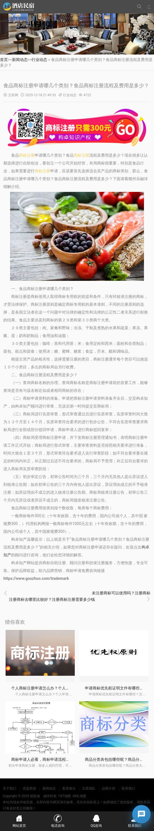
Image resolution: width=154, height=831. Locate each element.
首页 (4, 59)
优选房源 (29, 788)
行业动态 (39, 59)
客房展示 (69, 788)
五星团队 (88, 788)
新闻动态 (20, 59)
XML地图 (79, 796)
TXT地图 (64, 796)
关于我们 (9, 788)
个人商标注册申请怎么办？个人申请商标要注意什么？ (58, 688)
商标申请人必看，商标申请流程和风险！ (46, 759)
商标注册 (27, 155)
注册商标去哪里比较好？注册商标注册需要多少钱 (52, 599)
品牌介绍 (108, 788)
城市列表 (50, 796)
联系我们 (128, 788)
